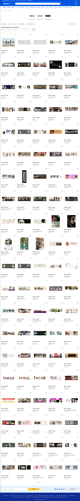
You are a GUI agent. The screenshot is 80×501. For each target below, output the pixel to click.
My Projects (18, 0)
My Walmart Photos (23, 0)
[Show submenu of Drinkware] (57, 7)
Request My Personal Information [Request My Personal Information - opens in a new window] (62, 497)
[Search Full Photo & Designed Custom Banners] (17, 29)
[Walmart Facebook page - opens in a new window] (55, 489)
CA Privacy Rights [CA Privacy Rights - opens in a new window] (28, 497)
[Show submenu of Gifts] (48, 7)
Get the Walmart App (71, 495)
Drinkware (55, 7)
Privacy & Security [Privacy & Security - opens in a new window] (21, 497)
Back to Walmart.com (6, 0)
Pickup (13, 7)
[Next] (43, 482)
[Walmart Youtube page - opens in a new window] (61, 489)
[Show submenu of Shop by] (72, 7)
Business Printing (65, 7)
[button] (8, 35)
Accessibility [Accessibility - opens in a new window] (58, 495)
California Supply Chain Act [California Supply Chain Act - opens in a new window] (37, 497)
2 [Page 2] (40, 482)
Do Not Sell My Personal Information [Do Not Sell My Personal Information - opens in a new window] (49, 497)
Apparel (51, 7)
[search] (34, 29)
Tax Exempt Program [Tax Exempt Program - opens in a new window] (63, 495)
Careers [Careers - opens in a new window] (18, 495)
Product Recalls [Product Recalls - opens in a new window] (51, 495)
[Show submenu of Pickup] (14, 7)
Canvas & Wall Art (32, 7)
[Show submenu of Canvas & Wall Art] (35, 7)
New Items (4, 7)
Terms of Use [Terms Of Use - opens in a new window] (14, 497)
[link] (32, 17)
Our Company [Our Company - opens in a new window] (23, 495)
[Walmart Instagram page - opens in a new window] (64, 489)
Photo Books (43, 7)
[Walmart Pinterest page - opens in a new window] (59, 489)
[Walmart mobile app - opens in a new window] (72, 489)
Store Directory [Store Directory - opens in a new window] (13, 495)
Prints (16, 7)
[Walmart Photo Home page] (8, 4)
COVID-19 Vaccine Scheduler (43, 495)
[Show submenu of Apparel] (52, 7)
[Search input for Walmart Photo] (37, 4)
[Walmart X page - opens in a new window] (57, 489)
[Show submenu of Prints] (17, 7)
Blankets (38, 7)
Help (64, 3)
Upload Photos (29, 0)
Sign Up (33, 489)
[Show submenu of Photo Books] (45, 7)
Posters (27, 7)
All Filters (4, 24)
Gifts (47, 7)
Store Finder (13, 0)
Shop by (70, 7)
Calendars (60, 7)
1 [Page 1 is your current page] (38, 482)
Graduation (9, 7)
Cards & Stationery (21, 7)
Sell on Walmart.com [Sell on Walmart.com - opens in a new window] (30, 495)
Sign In (76, 0)
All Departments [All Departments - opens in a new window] (6, 495)
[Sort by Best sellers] (75, 24)
